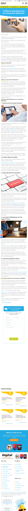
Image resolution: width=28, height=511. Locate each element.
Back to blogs (7, 302)
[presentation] (14, 334)
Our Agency (18, 483)
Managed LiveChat (6, 473)
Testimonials (18, 487)
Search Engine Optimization (5, 467)
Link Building (5, 477)
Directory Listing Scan (20, 473)
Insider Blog (18, 464)
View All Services (5, 488)
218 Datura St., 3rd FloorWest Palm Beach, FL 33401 (7, 503)
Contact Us (18, 489)
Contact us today (4, 298)
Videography (5, 486)
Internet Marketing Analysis (20, 471)
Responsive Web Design (7, 464)
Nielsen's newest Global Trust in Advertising (16, 203)
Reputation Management (7, 475)
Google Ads (4, 479)
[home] (3, 3)
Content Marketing (6, 481)
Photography (5, 484)
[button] (26, 3)
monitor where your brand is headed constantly (17, 272)
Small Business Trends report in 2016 (9, 163)
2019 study (4, 245)
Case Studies (18, 466)
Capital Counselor (13, 129)
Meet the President (20, 485)
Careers (17, 481)
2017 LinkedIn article (11, 68)
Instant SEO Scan (19, 468)
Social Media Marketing (7, 469)
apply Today (14, 440)
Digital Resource (4, 292)
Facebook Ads (5, 471)
